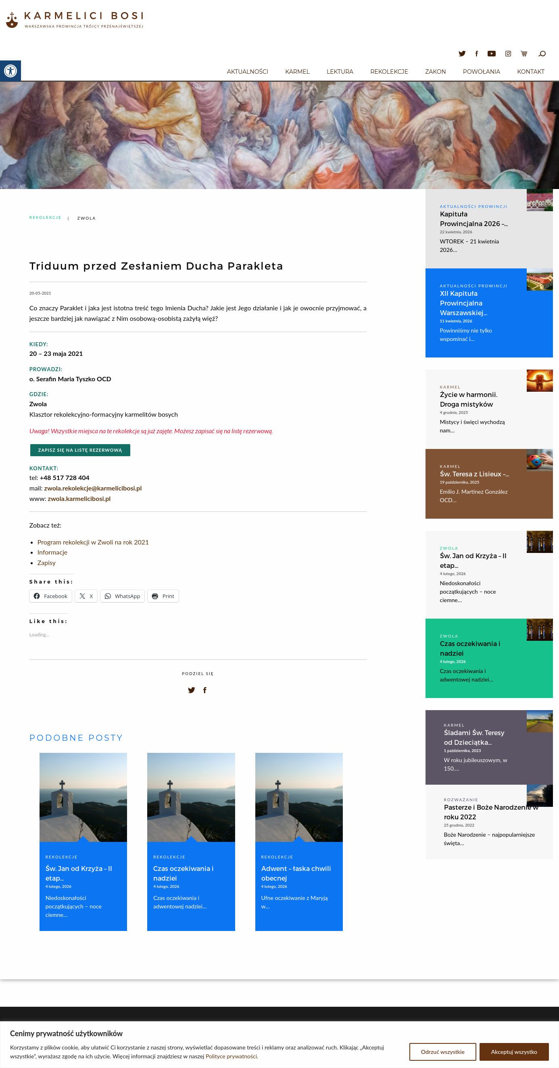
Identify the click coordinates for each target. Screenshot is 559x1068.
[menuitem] (248, 70)
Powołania (482, 71)
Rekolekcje (389, 71)
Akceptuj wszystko (514, 1051)
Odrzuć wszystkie (443, 1051)
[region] (279, 1044)
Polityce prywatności (231, 1056)
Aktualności (247, 71)
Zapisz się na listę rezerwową (80, 450)
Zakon (435, 71)
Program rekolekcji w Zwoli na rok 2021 (93, 542)
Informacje (52, 552)
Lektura (340, 71)
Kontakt (530, 71)
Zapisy (47, 562)
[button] (10, 70)
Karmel (297, 71)
